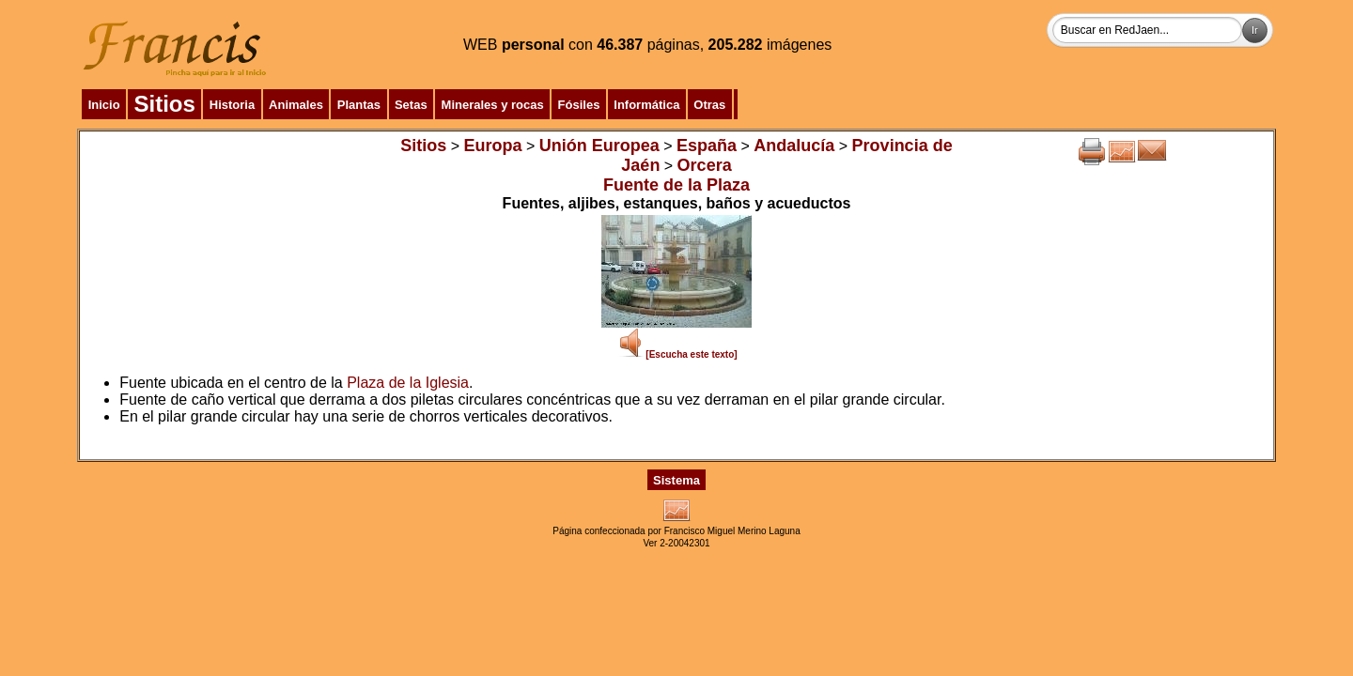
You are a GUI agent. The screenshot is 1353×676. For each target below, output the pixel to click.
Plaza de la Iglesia (408, 383)
